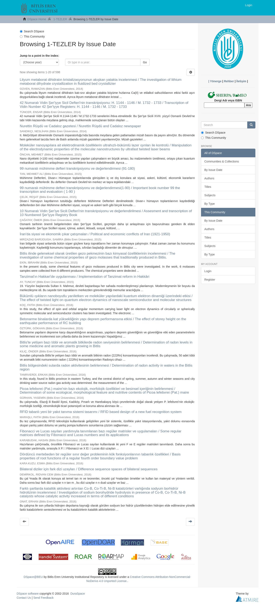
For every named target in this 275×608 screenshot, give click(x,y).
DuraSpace (77, 593)
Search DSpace (32, 31)
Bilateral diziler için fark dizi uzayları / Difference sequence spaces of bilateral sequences (89, 469)
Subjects (209, 195)
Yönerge (215, 81)
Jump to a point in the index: (39, 55)
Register (209, 279)
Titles (207, 186)
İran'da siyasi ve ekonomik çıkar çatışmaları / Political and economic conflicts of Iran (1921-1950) (95, 234)
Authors (209, 178)
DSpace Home (36, 19)
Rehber (229, 81)
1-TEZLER (60, 19)
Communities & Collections (221, 161)
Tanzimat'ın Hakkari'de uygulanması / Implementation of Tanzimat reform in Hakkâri (84, 277)
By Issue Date (213, 170)
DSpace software (28, 593)
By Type (209, 203)
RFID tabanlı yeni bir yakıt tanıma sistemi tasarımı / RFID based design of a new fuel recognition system (101, 412)
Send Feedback (43, 597)
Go (145, 62)
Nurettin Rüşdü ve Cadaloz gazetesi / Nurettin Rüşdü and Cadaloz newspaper (80, 126)
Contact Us (24, 597)
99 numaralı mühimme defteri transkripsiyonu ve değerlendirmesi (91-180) (77, 169)
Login (207, 271)
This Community (32, 36)
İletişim (241, 81)
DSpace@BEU (33, 577)
